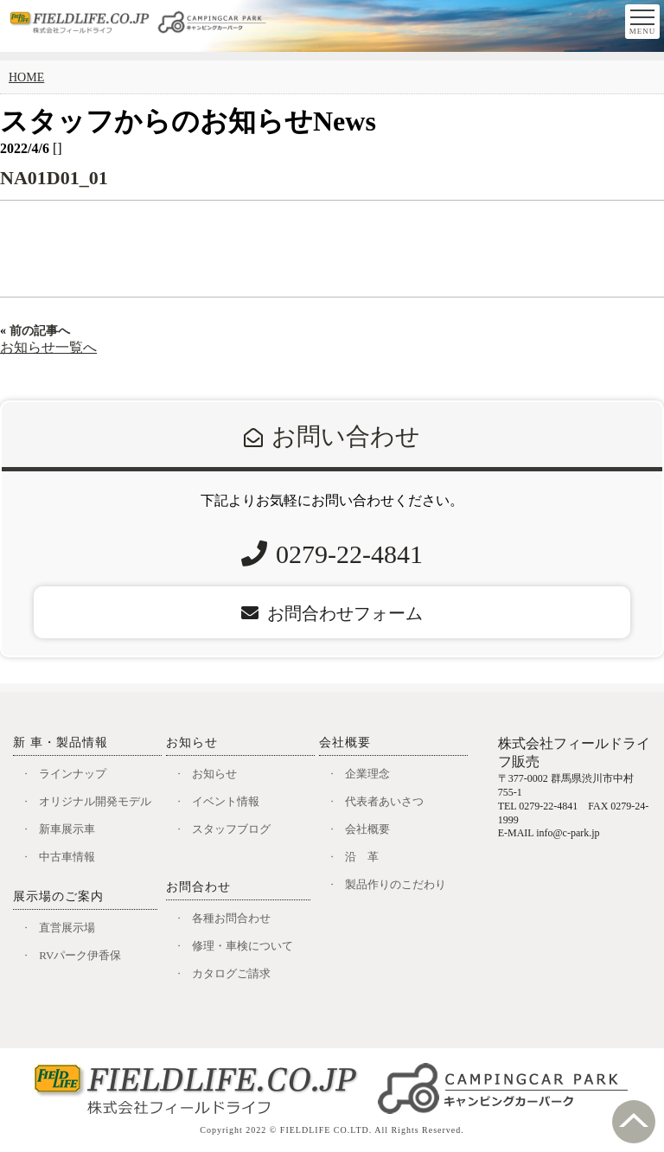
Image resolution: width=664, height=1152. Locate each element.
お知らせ (214, 773)
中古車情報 (67, 856)
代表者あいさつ (384, 801)
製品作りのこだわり (395, 884)
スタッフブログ (231, 828)
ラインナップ (72, 773)
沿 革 (362, 856)
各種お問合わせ (231, 918)
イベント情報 (225, 801)
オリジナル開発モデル (95, 801)
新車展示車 (67, 828)
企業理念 (367, 773)
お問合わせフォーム (332, 613)
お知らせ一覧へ (48, 347)
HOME (26, 77)
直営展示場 (67, 927)
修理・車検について (242, 945)
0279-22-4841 (349, 554)
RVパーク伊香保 (80, 955)
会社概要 (367, 828)
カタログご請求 (231, 973)
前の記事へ (40, 330)
